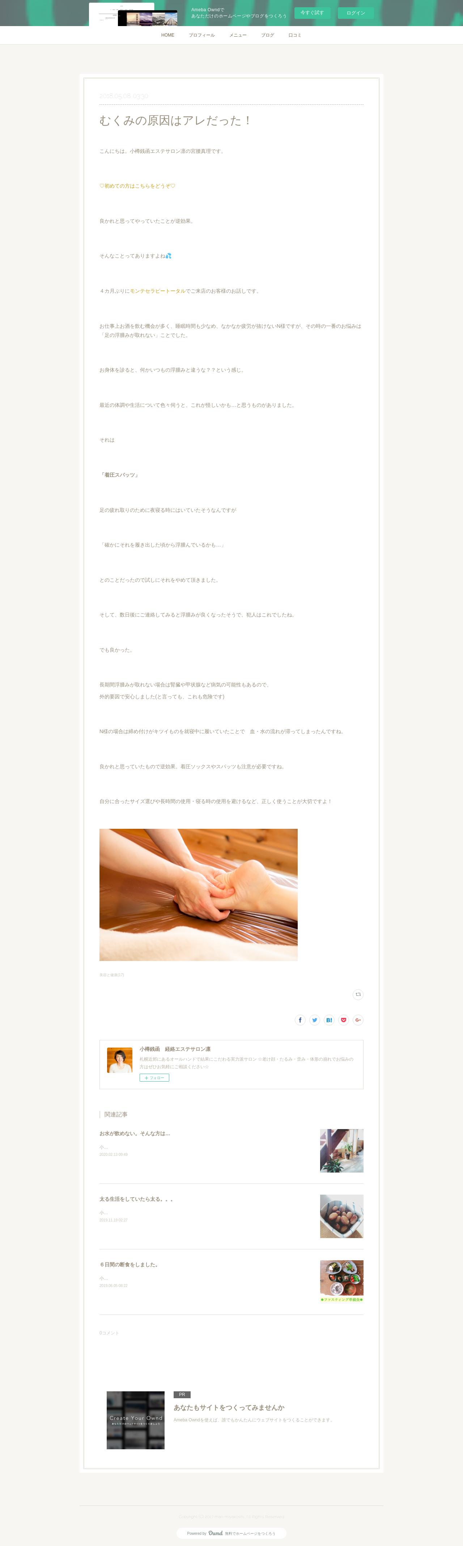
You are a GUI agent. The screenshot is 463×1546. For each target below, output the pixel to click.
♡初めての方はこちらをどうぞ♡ (137, 186)
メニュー (238, 35)
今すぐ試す (312, 12)
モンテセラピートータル (158, 291)
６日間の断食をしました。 (129, 1264)
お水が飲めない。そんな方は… (134, 1133)
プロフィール (202, 35)
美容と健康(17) (111, 975)
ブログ (267, 35)
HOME (167, 35)
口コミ (295, 35)
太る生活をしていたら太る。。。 (137, 1199)
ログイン (356, 13)
